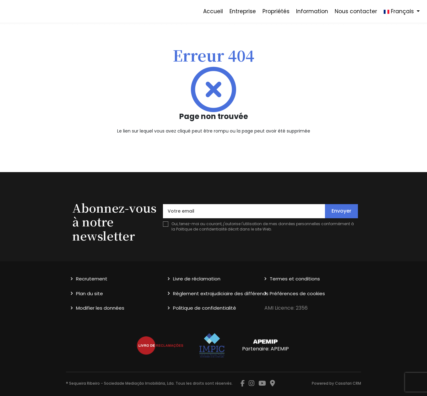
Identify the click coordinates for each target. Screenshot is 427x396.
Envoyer (341, 210)
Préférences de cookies (297, 293)
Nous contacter (356, 11)
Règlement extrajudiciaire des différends (220, 293)
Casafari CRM (348, 383)
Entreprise (243, 11)
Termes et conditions (295, 278)
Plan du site (89, 293)
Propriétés (275, 11)
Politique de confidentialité (201, 229)
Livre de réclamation (196, 278)
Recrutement (91, 278)
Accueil (213, 11)
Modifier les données (100, 308)
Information (312, 11)
